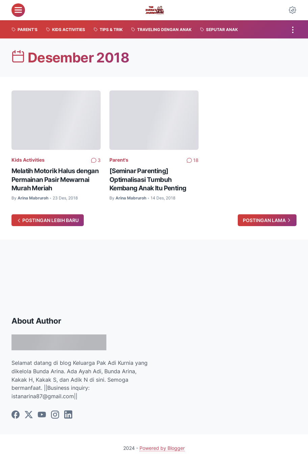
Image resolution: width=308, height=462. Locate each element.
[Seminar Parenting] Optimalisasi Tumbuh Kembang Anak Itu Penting (147, 179)
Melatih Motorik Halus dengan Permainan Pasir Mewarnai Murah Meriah (55, 179)
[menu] (18, 10)
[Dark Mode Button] (292, 10)
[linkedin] (68, 415)
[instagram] (55, 415)
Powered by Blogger (162, 448)
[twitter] (29, 415)
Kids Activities (28, 160)
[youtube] (42, 415)
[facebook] (15, 415)
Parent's (118, 160)
